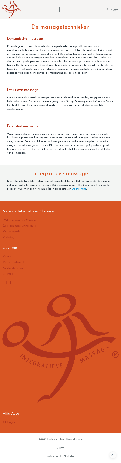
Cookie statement (13, 268)
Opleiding (8, 237)
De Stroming (79, 189)
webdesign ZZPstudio (60, 456)
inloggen (113, 9)
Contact (8, 256)
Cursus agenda (11, 231)
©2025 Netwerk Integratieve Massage (61, 439)
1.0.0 (60, 447)
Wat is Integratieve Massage (19, 220)
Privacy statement (13, 262)
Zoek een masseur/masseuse (19, 226)
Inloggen (9, 422)
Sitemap (8, 274)
